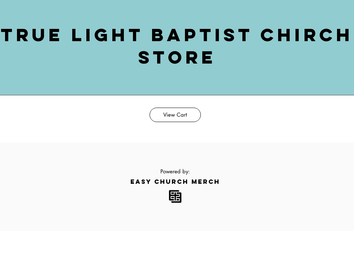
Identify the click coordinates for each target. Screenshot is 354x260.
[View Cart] (175, 115)
